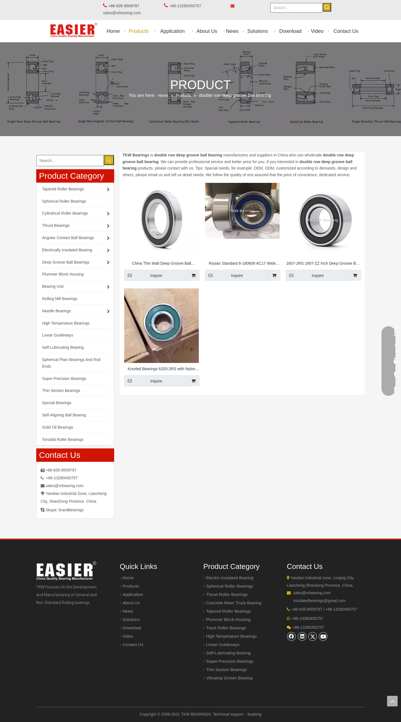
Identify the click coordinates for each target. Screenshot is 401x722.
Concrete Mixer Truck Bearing (233, 602)
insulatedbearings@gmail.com (319, 600)
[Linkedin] (302, 636)
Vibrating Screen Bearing (229, 678)
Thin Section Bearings (226, 669)
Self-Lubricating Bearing (228, 652)
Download (132, 627)
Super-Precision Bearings (229, 661)
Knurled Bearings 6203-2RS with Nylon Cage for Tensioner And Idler (161, 369)
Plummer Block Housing (228, 619)
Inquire (143, 275)
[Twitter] (312, 636)
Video (128, 636)
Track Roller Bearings (226, 627)
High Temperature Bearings (231, 636)
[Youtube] (323, 636)
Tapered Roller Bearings (228, 611)
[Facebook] (291, 636)
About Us (131, 602)
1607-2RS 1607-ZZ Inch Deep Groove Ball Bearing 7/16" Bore (323, 264)
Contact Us (133, 644)
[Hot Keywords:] (327, 7)
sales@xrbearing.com (123, 13)
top (392, 701)
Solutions (131, 619)
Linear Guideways (222, 644)
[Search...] (296, 8)
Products (131, 586)
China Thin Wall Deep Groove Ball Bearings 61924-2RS (161, 264)
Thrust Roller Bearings (227, 594)
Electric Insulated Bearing (229, 577)
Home (128, 577)
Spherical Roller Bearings (229, 586)
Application (133, 594)
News (128, 611)
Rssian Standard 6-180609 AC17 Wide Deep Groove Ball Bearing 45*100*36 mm (242, 264)
